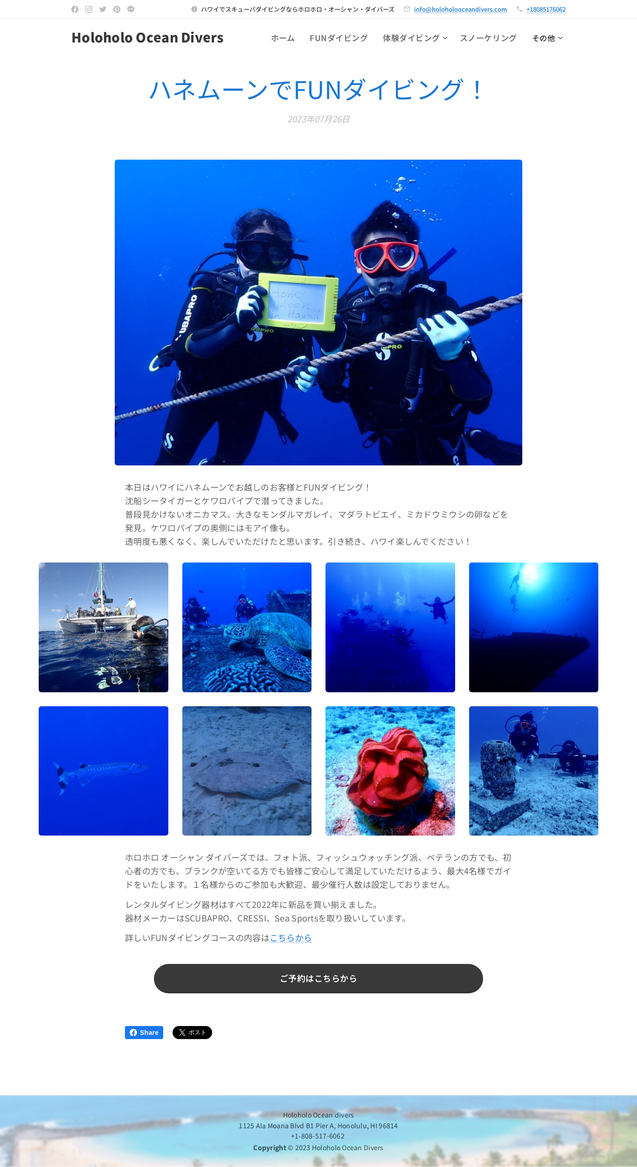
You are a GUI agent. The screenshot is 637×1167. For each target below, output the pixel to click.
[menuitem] (296, 37)
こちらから (291, 938)
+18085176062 (546, 9)
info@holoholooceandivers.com (460, 9)
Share (144, 1032)
